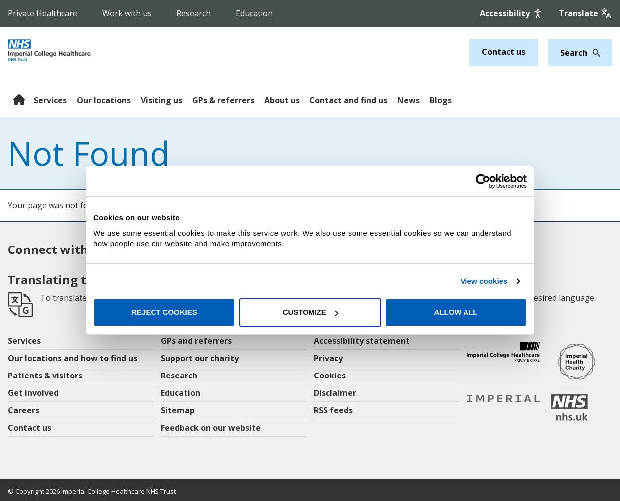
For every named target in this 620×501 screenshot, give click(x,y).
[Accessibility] (512, 13)
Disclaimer (335, 392)
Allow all (456, 312)
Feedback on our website (211, 427)
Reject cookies (164, 312)
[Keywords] (574, 52)
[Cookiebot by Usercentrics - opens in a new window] (483, 181)
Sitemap (178, 410)
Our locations (104, 100)
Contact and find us (348, 100)
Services (50, 100)
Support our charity (200, 358)
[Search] (594, 53)
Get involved (33, 392)
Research (193, 13)
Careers (23, 410)
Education (254, 13)
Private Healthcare (42, 13)
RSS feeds (333, 410)
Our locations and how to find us (72, 358)
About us (282, 100)
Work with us (127, 13)
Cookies (330, 375)
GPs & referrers (223, 100)
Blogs (441, 100)
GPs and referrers (196, 340)
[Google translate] (585, 13)
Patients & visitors (45, 375)
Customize (310, 312)
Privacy (328, 358)
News (408, 100)
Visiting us (161, 100)
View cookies (483, 281)
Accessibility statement (362, 340)
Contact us (503, 51)
